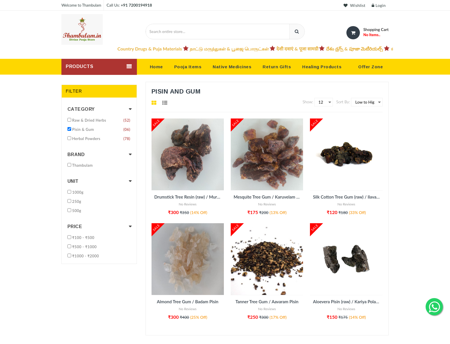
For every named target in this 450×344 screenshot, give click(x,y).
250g (76, 201)
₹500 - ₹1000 (84, 246)
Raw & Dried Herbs (101, 120)
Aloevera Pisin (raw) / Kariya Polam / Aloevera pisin (347, 301)
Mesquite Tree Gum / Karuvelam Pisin (268, 196)
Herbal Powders (101, 138)
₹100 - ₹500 (83, 237)
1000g (78, 192)
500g (76, 210)
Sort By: (343, 101)
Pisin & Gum (101, 129)
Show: (307, 101)
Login (379, 5)
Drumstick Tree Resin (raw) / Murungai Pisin (189, 196)
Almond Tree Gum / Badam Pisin (187, 301)
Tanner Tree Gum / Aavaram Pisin (267, 301)
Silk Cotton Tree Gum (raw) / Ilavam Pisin (347, 196)
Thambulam (82, 165)
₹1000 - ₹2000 (85, 256)
